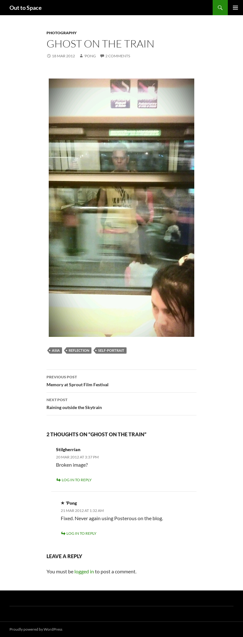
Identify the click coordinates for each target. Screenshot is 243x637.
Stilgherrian (68, 449)
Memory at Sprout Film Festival (121, 380)
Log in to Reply (77, 479)
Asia (56, 350)
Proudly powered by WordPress (35, 629)
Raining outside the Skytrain (121, 403)
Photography (62, 32)
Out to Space (25, 7)
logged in (84, 571)
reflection (79, 350)
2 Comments (117, 56)
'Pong (90, 56)
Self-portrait (111, 350)
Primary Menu (235, 7)
